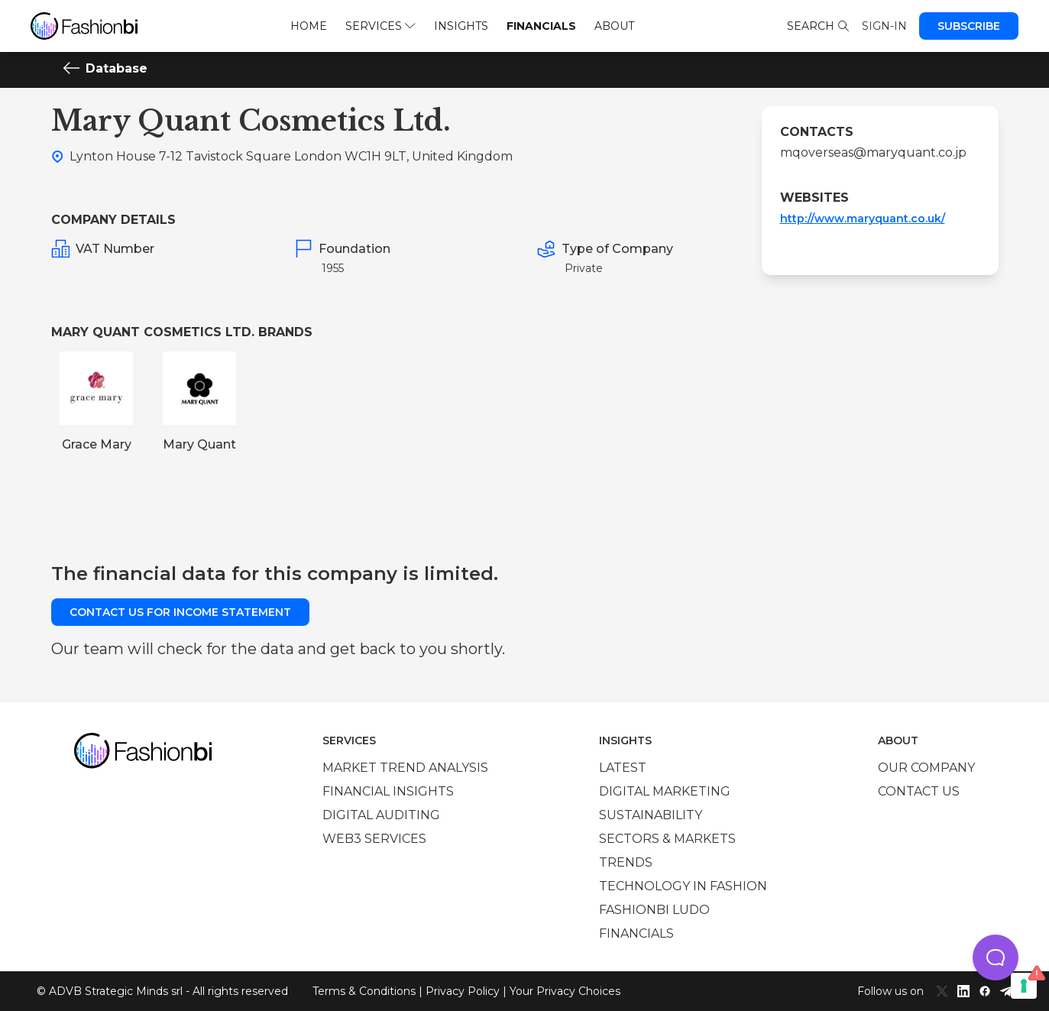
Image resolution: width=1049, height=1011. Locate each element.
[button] (995, 957)
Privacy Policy (463, 991)
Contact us (919, 791)
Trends (625, 862)
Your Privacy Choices (565, 991)
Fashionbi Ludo (654, 909)
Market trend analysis (405, 767)
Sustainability (650, 815)
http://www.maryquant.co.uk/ (862, 218)
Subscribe (968, 26)
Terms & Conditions (364, 991)
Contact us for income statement (180, 612)
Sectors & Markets (667, 838)
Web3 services (374, 838)
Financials (541, 26)
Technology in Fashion (683, 886)
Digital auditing (381, 815)
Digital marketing (664, 791)
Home (308, 26)
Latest (622, 767)
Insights (461, 26)
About (614, 26)
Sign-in (884, 26)
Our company (926, 767)
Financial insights (388, 791)
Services (380, 26)
